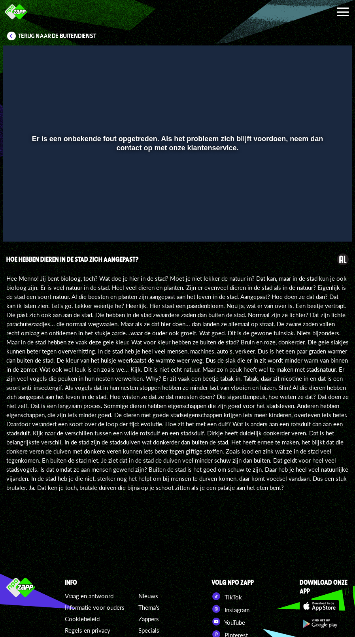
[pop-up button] (319, 224)
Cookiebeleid (82, 618)
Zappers (148, 618)
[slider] (176, 208)
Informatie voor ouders (95, 607)
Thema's (149, 607)
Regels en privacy (87, 630)
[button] (19, 224)
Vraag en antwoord (89, 595)
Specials (148, 630)
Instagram (230, 609)
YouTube (228, 621)
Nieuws (148, 595)
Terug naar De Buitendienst (57, 36)
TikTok (226, 596)
